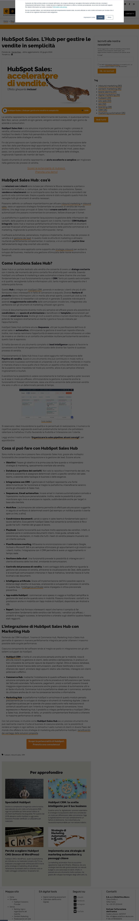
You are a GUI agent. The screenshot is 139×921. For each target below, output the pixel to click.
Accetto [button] (100, 17)
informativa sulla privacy (60, 7)
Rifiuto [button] (109, 17)
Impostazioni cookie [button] (89, 17)
